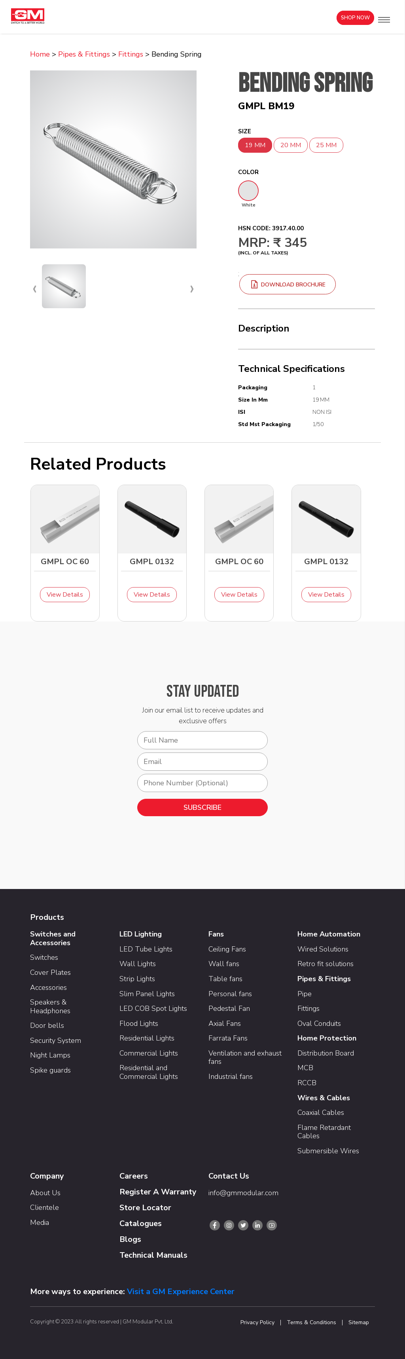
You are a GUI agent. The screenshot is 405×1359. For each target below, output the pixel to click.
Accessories (48, 987)
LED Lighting (140, 934)
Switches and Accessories (53, 938)
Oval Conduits (319, 1023)
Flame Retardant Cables (324, 1132)
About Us (45, 1193)
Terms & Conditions (311, 1322)
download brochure (288, 284)
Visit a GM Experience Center (181, 1291)
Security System (55, 1040)
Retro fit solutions (325, 964)
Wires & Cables (323, 1098)
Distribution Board (325, 1053)
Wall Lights (137, 964)
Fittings (130, 54)
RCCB (306, 1083)
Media (39, 1222)
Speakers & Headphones (50, 1006)
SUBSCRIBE (202, 807)
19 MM (255, 145)
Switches (44, 957)
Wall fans (223, 964)
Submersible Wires (328, 1151)
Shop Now (355, 17)
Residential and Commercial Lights (148, 1072)
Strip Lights (137, 979)
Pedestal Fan (229, 1008)
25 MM (326, 145)
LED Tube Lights (145, 949)
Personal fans (230, 994)
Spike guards (50, 1070)
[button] (384, 20)
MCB (305, 1068)
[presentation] (34, 288)
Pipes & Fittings (84, 54)
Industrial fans (230, 1076)
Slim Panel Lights (147, 994)
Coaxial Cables (320, 1112)
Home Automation (328, 934)
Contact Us (228, 1176)
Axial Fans (224, 1023)
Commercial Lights (148, 1053)
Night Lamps (50, 1055)
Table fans (225, 979)
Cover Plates (50, 972)
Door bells (47, 1025)
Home (40, 54)
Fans (216, 934)
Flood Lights (138, 1023)
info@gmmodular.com (243, 1193)
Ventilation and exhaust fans (245, 1057)
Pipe (304, 994)
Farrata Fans (228, 1038)
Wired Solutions (322, 949)
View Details (65, 594)
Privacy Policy (257, 1322)
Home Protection (326, 1038)
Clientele (44, 1207)
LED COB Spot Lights (153, 1008)
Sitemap (358, 1322)
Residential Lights (146, 1038)
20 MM (290, 145)
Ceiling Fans (227, 949)
